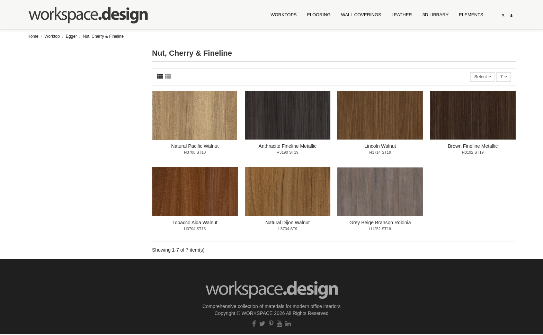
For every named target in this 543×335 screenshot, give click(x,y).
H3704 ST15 (195, 229)
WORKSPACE (257, 313)
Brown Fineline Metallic (473, 147)
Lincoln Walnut (380, 147)
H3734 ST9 (287, 229)
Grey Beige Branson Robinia (380, 223)
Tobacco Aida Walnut (194, 223)
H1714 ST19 (380, 153)
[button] (361, 15)
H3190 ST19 (288, 153)
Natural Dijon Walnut (287, 223)
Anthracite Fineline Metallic (288, 147)
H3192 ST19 (473, 153)
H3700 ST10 (195, 153)
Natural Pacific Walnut (195, 147)
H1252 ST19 (380, 229)
